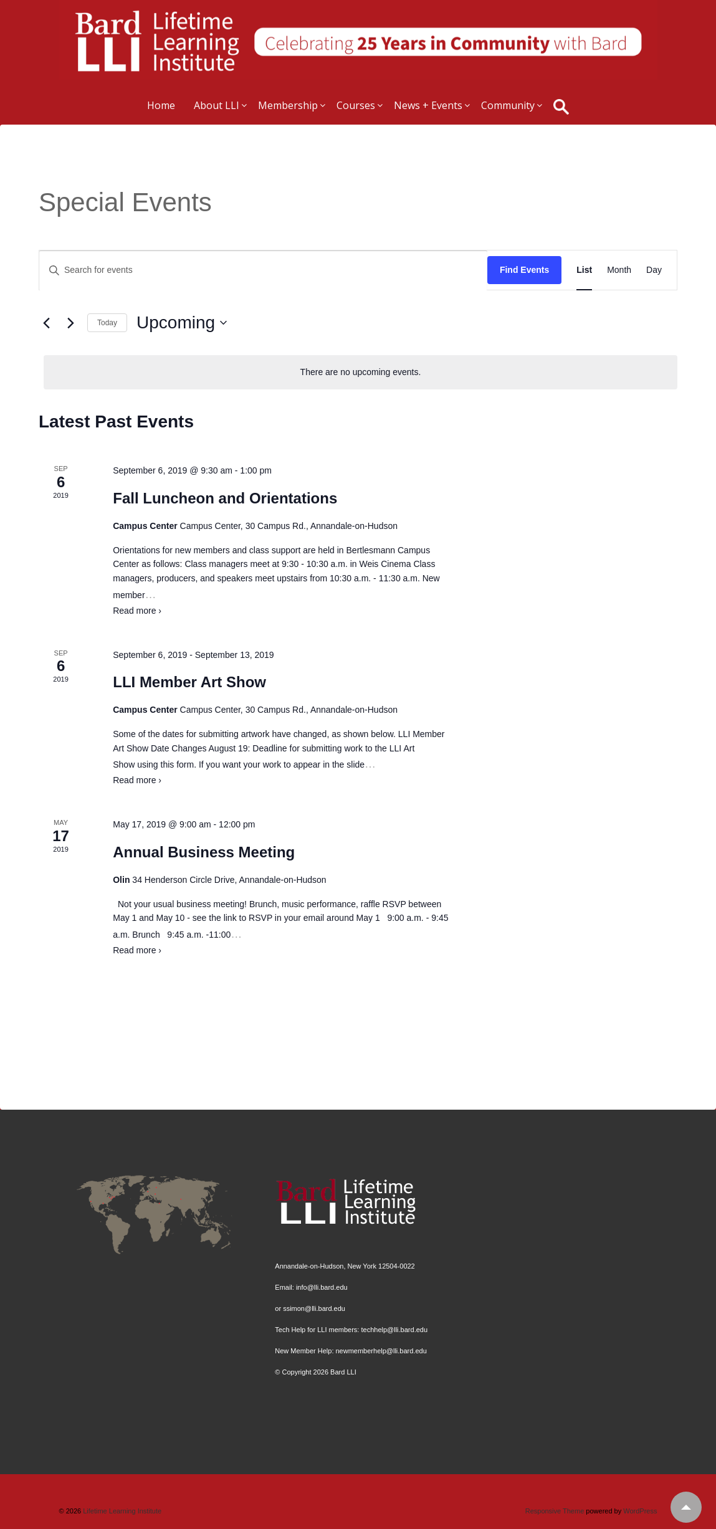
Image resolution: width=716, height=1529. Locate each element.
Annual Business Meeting (204, 852)
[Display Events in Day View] (654, 270)
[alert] (360, 372)
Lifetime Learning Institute (121, 1511)
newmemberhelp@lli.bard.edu (381, 1351)
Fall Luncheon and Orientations (225, 498)
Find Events (524, 270)
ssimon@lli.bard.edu (314, 1308)
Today (107, 322)
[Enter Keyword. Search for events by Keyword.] (263, 270)
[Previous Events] (46, 322)
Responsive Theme (555, 1511)
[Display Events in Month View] (619, 270)
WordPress (640, 1511)
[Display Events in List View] (584, 270)
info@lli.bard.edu (322, 1287)
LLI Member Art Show (189, 682)
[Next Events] (70, 322)
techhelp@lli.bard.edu (394, 1329)
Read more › (137, 611)
